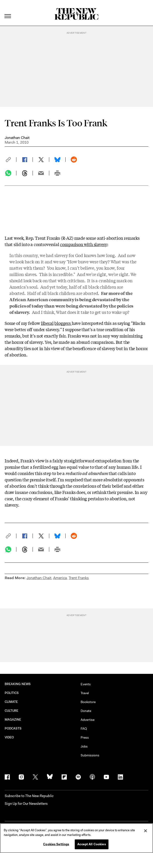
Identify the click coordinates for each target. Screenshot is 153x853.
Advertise (87, 720)
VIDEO (9, 737)
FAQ (84, 728)
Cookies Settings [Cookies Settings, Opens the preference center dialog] (56, 844)
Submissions (90, 755)
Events (86, 684)
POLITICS (12, 693)
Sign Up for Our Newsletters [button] (26, 803)
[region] (76, 838)
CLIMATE (11, 702)
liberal (47, 323)
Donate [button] (86, 711)
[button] (10, 159)
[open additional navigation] (7, 10)
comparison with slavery (83, 244)
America (60, 577)
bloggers (62, 323)
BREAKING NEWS (18, 684)
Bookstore (88, 702)
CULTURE (12, 711)
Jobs (84, 746)
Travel (85, 693)
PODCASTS (13, 728)
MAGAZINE (13, 720)
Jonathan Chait (17, 137)
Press (85, 737)
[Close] (145, 831)
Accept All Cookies (91, 844)
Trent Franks (79, 577)
